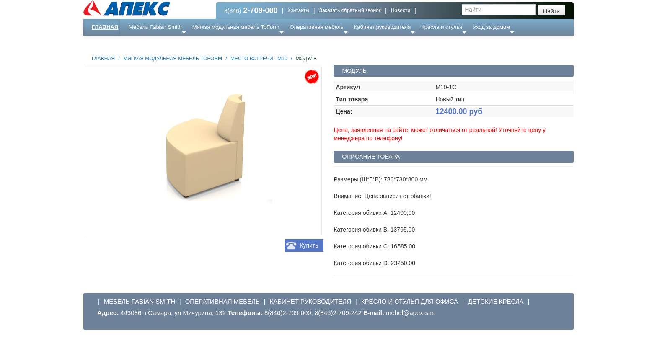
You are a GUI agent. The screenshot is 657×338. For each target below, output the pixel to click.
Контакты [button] (298, 10)
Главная (105, 27)
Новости (400, 10)
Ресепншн (174, 44)
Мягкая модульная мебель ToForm (235, 27)
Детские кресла (496, 301)
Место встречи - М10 (258, 59)
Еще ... (142, 44)
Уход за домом (491, 27)
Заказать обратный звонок (350, 10)
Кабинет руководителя (382, 27)
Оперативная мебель (317, 27)
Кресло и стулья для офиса (409, 301)
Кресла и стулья (441, 27)
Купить (309, 245)
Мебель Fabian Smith (155, 27)
